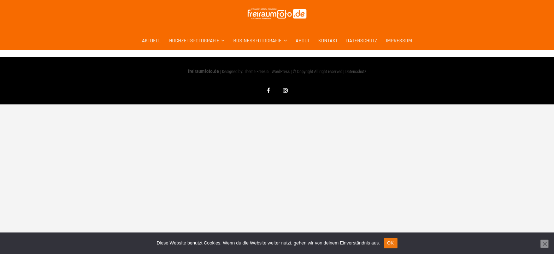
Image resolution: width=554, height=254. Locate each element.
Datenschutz (361, 40)
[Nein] (544, 244)
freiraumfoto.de (203, 71)
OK (390, 243)
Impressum (399, 40)
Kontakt (328, 40)
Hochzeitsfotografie (194, 40)
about (303, 40)
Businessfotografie (257, 40)
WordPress (281, 71)
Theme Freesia (256, 71)
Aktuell (151, 40)
